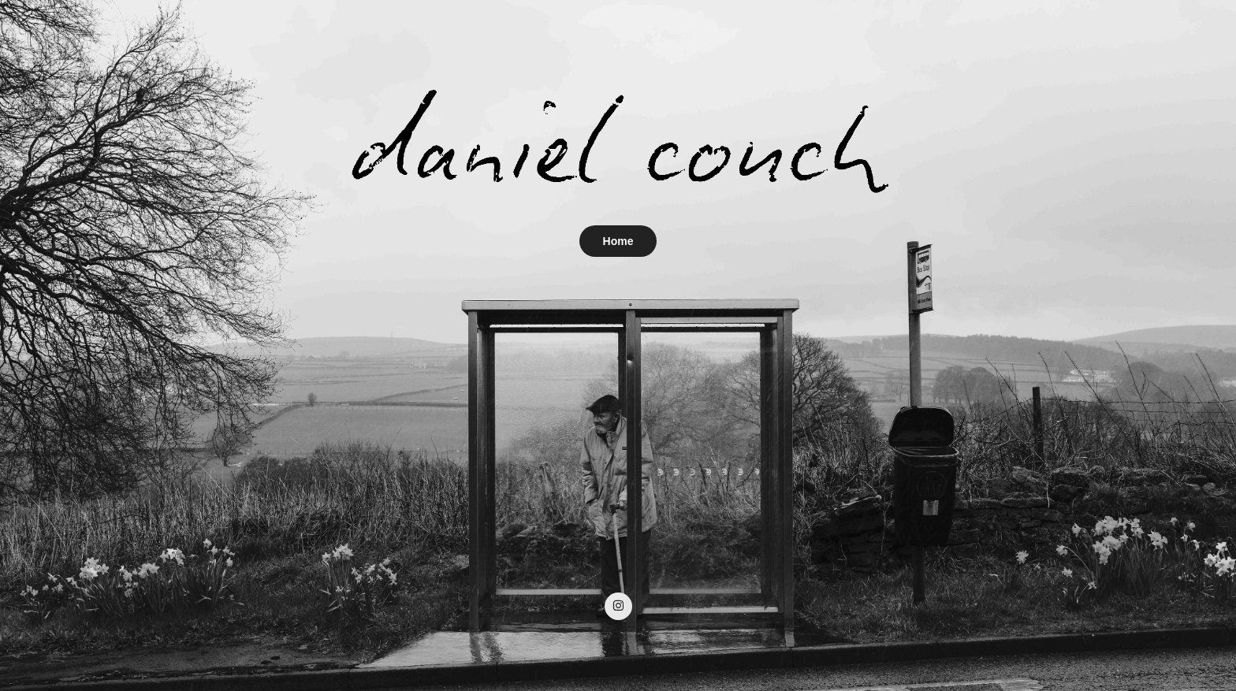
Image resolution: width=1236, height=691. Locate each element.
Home (618, 241)
